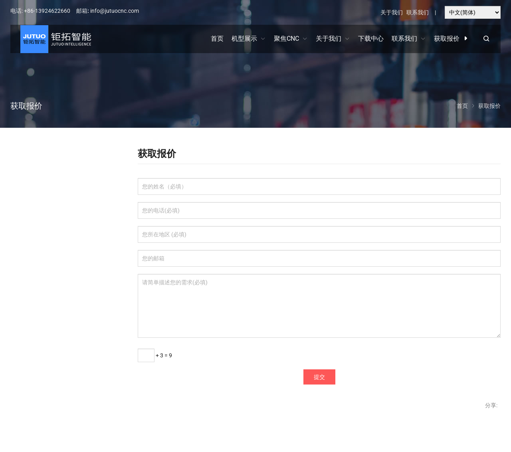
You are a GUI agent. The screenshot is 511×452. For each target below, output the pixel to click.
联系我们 (417, 12)
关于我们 (391, 12)
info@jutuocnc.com (114, 11)
